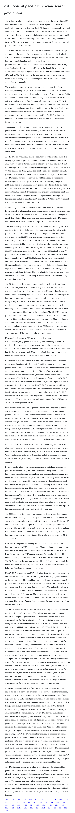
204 (46, 802)
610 (42, 799)
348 (29, 802)
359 (31, 805)
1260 (6, 799)
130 (31, 808)
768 (63, 805)
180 (40, 802)
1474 (50, 805)
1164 (18, 799)
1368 (65, 808)
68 (6, 802)
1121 (54, 799)
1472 (25, 805)
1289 (43, 808)
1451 (18, 805)
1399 (60, 799)
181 (51, 802)
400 (34, 802)
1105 (6, 805)
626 (13, 808)
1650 (17, 802)
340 (25, 799)
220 (6, 811)
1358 (57, 802)
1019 (6, 808)
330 (36, 799)
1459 (37, 805)
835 (67, 799)
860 (30, 799)
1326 (43, 805)
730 (49, 808)
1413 (48, 799)
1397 (18, 808)
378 (13, 799)
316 (11, 802)
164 (64, 802)
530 (55, 808)
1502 (56, 805)
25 (60, 808)
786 (13, 805)
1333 (25, 808)
